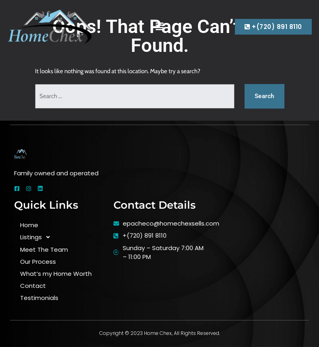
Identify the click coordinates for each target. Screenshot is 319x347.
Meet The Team (44, 249)
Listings (37, 237)
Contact (33, 285)
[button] (159, 26)
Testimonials (39, 298)
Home (29, 225)
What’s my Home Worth (56, 273)
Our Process (38, 261)
